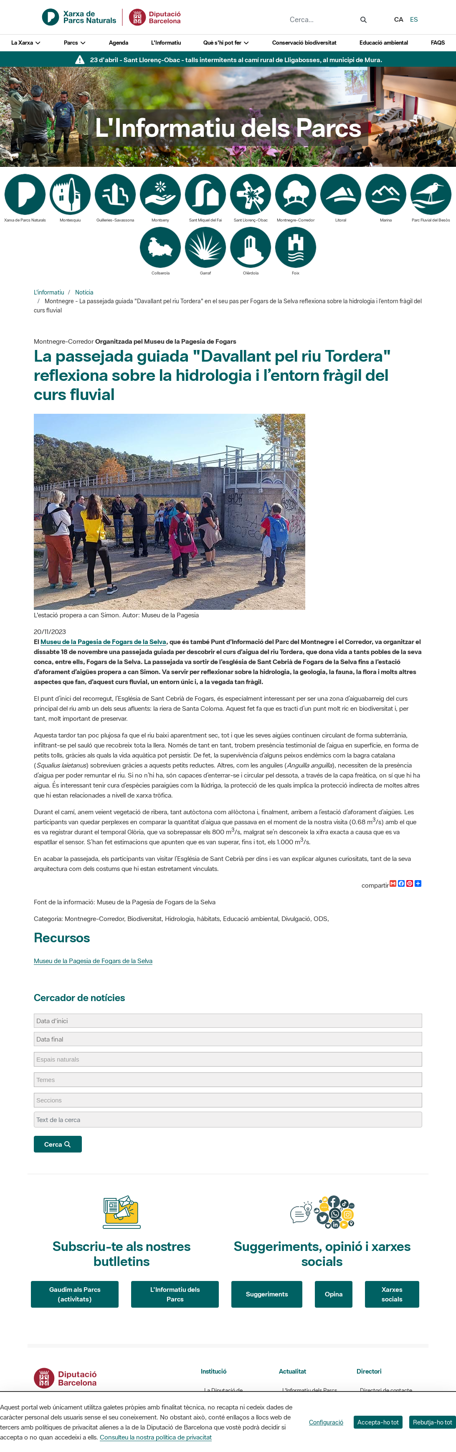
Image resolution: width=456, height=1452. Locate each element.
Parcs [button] (75, 42)
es (414, 19)
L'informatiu (49, 292)
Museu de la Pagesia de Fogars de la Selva (103, 641)
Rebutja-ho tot (432, 1422)
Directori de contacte (386, 1390)
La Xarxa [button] (26, 42)
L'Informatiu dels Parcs (175, 1294)
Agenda (118, 42)
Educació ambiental (384, 42)
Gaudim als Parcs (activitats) (75, 1294)
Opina (334, 1294)
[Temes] (49, 1080)
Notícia (84, 292)
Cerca (57, 1144)
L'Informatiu (166, 42)
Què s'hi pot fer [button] (226, 42)
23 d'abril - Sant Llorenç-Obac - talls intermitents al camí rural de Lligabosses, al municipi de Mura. (236, 59)
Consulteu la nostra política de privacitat (156, 1437)
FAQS (438, 42)
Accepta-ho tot (378, 1422)
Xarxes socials (392, 1294)
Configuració (326, 1422)
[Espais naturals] (62, 1059)
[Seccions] (53, 1100)
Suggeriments (267, 1294)
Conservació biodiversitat (304, 42)
